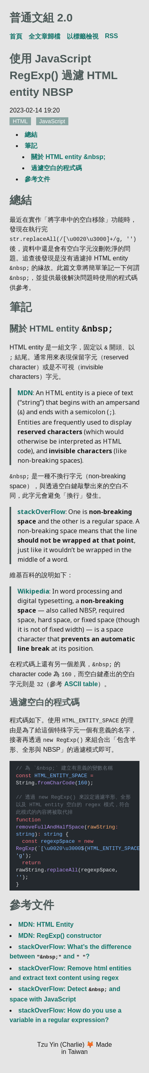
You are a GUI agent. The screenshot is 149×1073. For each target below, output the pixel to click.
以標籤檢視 (83, 36)
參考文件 (37, 179)
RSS (111, 36)
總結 (31, 134)
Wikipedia (33, 588)
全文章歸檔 (44, 36)
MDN (25, 390)
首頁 (16, 36)
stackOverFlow (41, 508)
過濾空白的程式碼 (56, 168)
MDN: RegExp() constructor (60, 930)
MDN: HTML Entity (46, 919)
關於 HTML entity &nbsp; (68, 156)
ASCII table (81, 680)
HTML (20, 121)
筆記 (31, 145)
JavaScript (52, 121)
